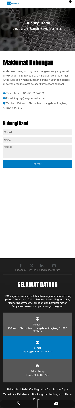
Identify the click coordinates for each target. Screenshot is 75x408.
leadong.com (56, 394)
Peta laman (24, 394)
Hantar (37, 163)
